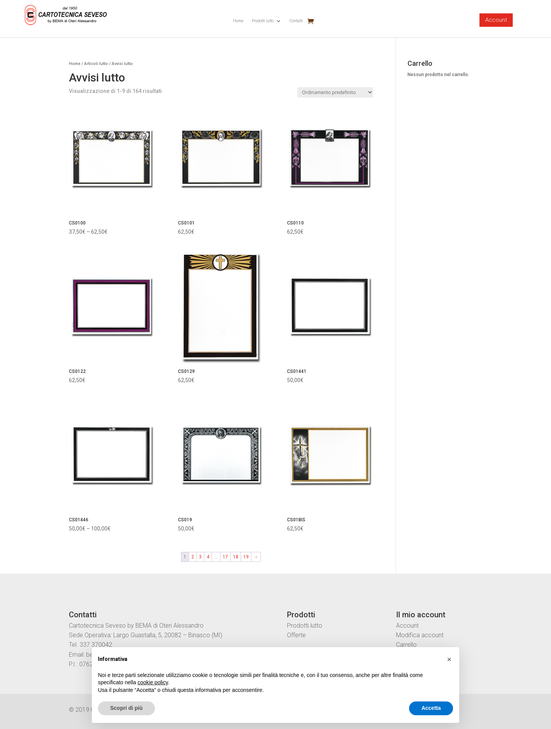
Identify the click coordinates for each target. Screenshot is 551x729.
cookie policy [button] (153, 682)
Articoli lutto (96, 63)
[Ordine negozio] (335, 92)
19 (246, 557)
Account (496, 19)
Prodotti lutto (263, 21)
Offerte (296, 635)
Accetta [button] (431, 708)
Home (238, 21)
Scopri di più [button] (126, 708)
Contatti (296, 21)
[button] (449, 659)
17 (225, 557)
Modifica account (419, 635)
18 (235, 557)
